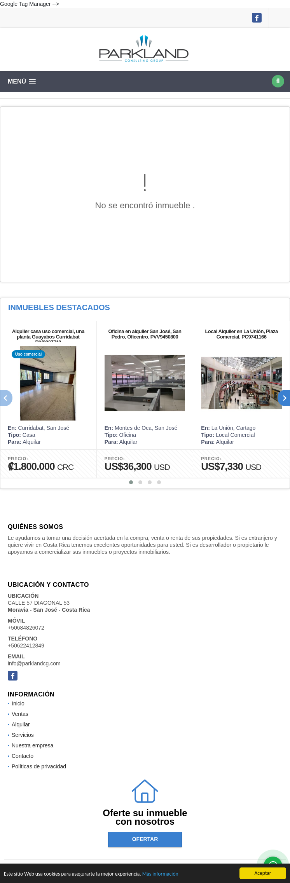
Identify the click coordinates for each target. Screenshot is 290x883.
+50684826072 (26, 628)
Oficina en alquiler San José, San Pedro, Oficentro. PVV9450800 (145, 334)
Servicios (23, 735)
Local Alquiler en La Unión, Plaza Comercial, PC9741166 (241, 334)
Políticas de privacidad (39, 766)
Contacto (22, 756)
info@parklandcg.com (34, 663)
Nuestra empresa (32, 745)
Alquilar (21, 724)
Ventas (20, 714)
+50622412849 (26, 645)
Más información (160, 874)
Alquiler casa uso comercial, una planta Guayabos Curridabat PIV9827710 (48, 336)
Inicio (18, 703)
